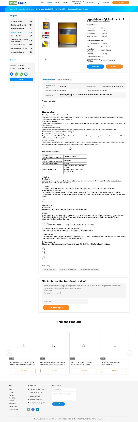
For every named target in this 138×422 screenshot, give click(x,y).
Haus (10, 389)
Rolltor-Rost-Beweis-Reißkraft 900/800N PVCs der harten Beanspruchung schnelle (81, 364)
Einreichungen (56, 307)
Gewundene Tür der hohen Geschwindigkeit (21, 40)
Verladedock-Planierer (21, 45)
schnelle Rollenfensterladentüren (89, 269)
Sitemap (11, 401)
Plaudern (121, 3)
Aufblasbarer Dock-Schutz (21, 48)
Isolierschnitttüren (21, 21)
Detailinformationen (48, 79)
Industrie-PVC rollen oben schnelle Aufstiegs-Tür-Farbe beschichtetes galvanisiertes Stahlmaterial (52, 364)
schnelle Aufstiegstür (49, 269)
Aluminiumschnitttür (21, 29)
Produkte (11, 392)
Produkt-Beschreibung (64, 79)
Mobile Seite (12, 403)
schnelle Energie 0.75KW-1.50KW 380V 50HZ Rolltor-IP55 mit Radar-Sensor (22, 364)
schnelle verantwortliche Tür (68, 269)
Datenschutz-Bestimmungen (13, 408)
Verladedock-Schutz (21, 52)
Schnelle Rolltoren (21, 32)
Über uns (11, 395)
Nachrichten (12, 398)
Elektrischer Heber (21, 36)
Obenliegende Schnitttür (21, 25)
